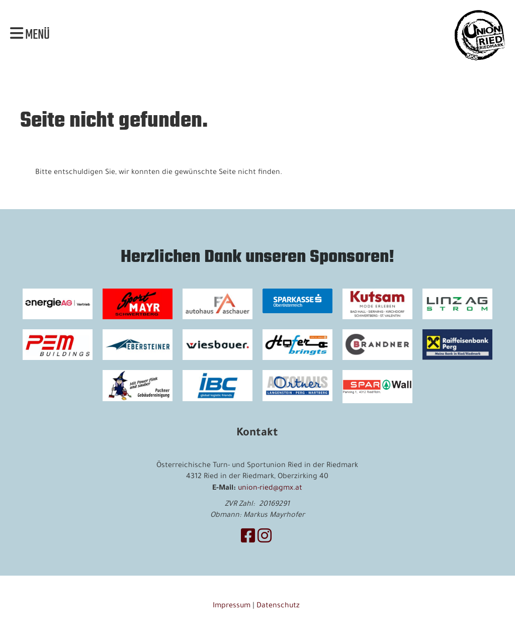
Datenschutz (279, 606)
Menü (30, 35)
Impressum (231, 606)
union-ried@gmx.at (270, 489)
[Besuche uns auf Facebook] (248, 539)
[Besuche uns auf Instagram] (265, 539)
